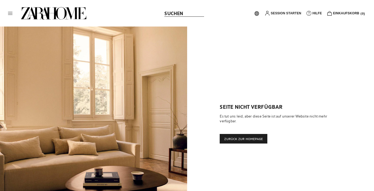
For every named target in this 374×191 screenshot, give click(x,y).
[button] (10, 13)
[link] (53, 13)
